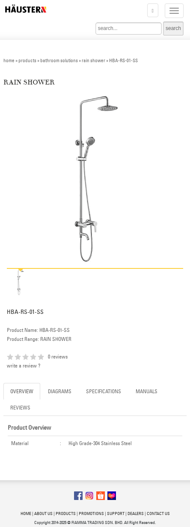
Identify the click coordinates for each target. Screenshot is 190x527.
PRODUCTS (66, 513)
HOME (26, 513)
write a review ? (23, 365)
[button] (152, 10)
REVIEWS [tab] (20, 407)
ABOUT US (43, 513)
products (27, 60)
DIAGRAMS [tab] (59, 391)
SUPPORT (116, 513)
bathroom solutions (59, 60)
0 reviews (58, 356)
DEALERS (136, 513)
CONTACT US (158, 513)
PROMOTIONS (91, 513)
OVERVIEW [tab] (21, 391)
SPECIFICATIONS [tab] (103, 391)
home (9, 60)
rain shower (93, 60)
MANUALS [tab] (146, 391)
